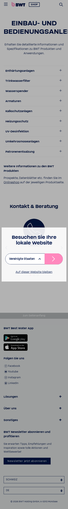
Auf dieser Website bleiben (34, 272)
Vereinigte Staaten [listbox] (22, 259)
